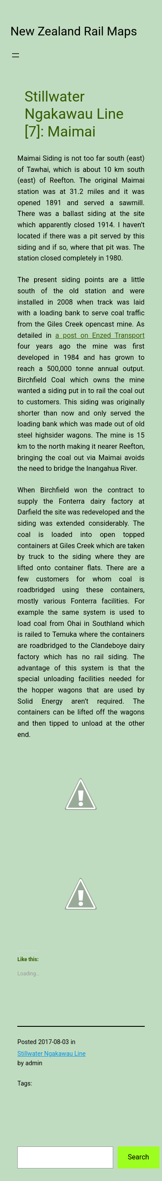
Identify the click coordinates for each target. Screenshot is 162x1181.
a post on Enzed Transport (100, 335)
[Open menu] (15, 55)
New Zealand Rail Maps (73, 31)
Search (138, 1157)
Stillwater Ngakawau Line (51, 1053)
